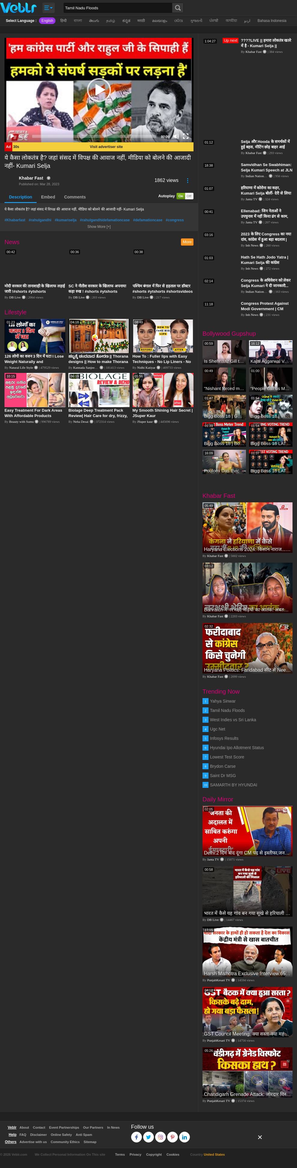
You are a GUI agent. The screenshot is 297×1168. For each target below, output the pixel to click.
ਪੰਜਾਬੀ (213, 21)
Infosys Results (224, 738)
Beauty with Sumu (21, 421)
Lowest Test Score (227, 757)
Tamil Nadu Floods (227, 710)
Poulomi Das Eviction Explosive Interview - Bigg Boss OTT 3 (224, 470)
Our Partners (93, 1127)
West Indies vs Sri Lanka (233, 719)
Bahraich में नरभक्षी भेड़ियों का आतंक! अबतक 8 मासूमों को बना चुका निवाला (247, 609)
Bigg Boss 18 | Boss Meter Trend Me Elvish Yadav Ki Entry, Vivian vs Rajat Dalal (224, 443)
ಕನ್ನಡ (126, 21)
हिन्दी (63, 21)
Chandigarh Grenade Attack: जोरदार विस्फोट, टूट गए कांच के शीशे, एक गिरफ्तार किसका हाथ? (247, 1094)
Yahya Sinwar (223, 701)
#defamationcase (147, 220)
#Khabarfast (14, 220)
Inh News (252, 245)
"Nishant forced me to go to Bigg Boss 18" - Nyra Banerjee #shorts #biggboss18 (224, 388)
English (47, 21)
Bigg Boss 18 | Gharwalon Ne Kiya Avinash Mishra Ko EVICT (224, 416)
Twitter (148, 1134)
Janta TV (252, 199)
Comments (75, 197)
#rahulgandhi (40, 220)
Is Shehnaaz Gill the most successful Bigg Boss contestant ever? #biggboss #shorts (224, 361)
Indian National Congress (262, 176)
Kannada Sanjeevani (86, 367)
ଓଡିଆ (178, 21)
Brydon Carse (223, 766)
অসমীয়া (231, 21)
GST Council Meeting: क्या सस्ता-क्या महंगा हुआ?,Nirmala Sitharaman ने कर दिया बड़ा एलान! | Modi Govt (247, 1033)
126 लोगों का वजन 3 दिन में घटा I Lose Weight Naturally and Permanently (34, 361)
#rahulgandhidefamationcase (105, 220)
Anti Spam (84, 1134)
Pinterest (172, 1134)
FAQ (23, 1134)
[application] (99, 90)
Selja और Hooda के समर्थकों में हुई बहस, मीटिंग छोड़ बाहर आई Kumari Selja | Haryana (265, 147)
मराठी (141, 21)
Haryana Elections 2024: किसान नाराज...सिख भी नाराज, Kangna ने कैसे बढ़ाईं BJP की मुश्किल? (247, 549)
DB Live (15, 297)
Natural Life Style (21, 367)
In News (113, 1127)
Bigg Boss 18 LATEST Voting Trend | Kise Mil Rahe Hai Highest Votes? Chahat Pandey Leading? (270, 470)
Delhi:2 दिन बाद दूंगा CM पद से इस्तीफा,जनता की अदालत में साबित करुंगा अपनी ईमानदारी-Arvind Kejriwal (247, 852)
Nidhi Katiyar (146, 367)
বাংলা (78, 21)
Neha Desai (80, 421)
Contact (39, 1127)
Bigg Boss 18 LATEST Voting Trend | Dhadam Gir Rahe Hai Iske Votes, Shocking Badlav (270, 443)
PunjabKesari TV (218, 980)
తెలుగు (94, 21)
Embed (48, 197)
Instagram (160, 1134)
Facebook (136, 1134)
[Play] (12, 136)
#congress (175, 220)
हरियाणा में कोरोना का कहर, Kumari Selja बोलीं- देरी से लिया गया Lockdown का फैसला (266, 193)
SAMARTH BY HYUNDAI (233, 784)
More (187, 242)
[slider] (94, 136)
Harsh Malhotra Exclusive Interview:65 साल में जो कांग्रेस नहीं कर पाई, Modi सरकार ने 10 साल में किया (247, 973)
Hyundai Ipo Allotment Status (237, 747)
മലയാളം (159, 21)
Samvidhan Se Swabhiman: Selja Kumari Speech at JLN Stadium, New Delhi (266, 170)
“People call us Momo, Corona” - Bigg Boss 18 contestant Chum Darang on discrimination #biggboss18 (270, 388)
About (24, 1127)
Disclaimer (38, 1134)
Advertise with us (33, 1142)
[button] (99, 90)
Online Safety (61, 1134)
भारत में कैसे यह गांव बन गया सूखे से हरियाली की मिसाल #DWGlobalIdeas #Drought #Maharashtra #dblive (247, 913)
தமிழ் (110, 21)
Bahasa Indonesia (271, 21)
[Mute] (176, 136)
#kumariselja (65, 220)
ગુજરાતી (196, 21)
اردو (247, 21)
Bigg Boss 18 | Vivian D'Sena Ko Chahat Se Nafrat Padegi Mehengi (270, 416)
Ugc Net (217, 729)
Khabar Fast (31, 178)
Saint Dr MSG (223, 775)
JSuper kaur (145, 421)
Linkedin (184, 1134)
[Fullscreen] (186, 136)
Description (20, 197)
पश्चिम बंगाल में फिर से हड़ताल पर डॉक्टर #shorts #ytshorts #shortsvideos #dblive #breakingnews (163, 291)
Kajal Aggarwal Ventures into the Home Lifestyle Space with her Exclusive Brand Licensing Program (270, 361)
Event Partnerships (64, 1127)
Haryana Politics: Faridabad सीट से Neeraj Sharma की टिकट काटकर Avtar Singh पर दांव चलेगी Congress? (247, 670)
